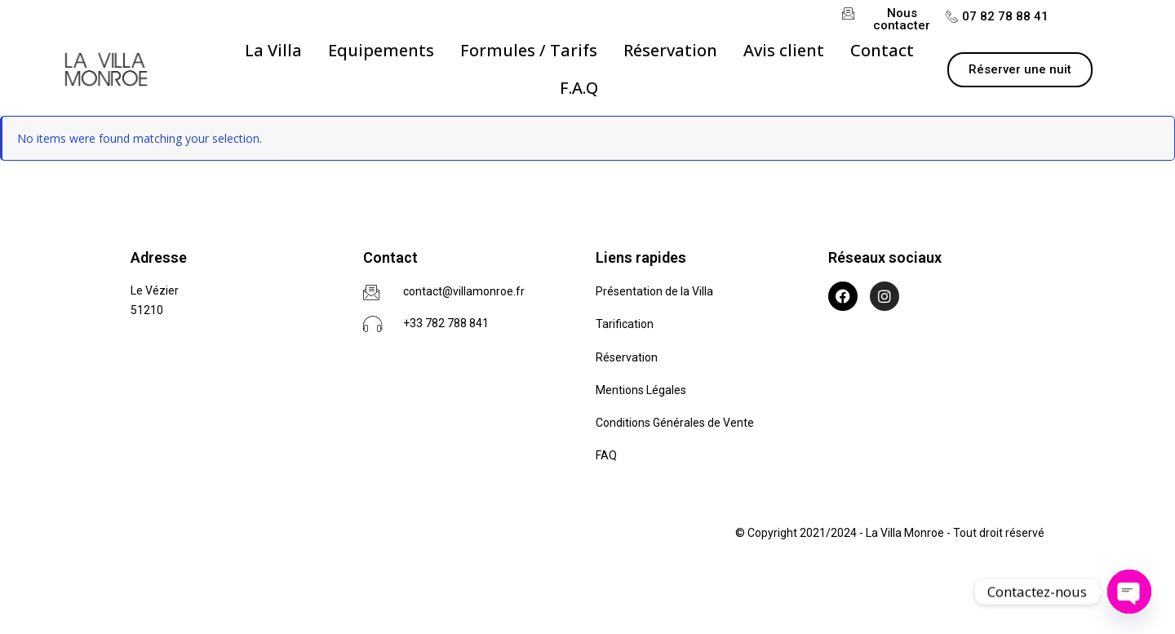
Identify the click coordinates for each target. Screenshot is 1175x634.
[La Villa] (273, 50)
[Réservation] (670, 50)
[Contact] (882, 50)
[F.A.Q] (579, 88)
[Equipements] (381, 50)
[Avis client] (783, 50)
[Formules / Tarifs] (528, 50)
